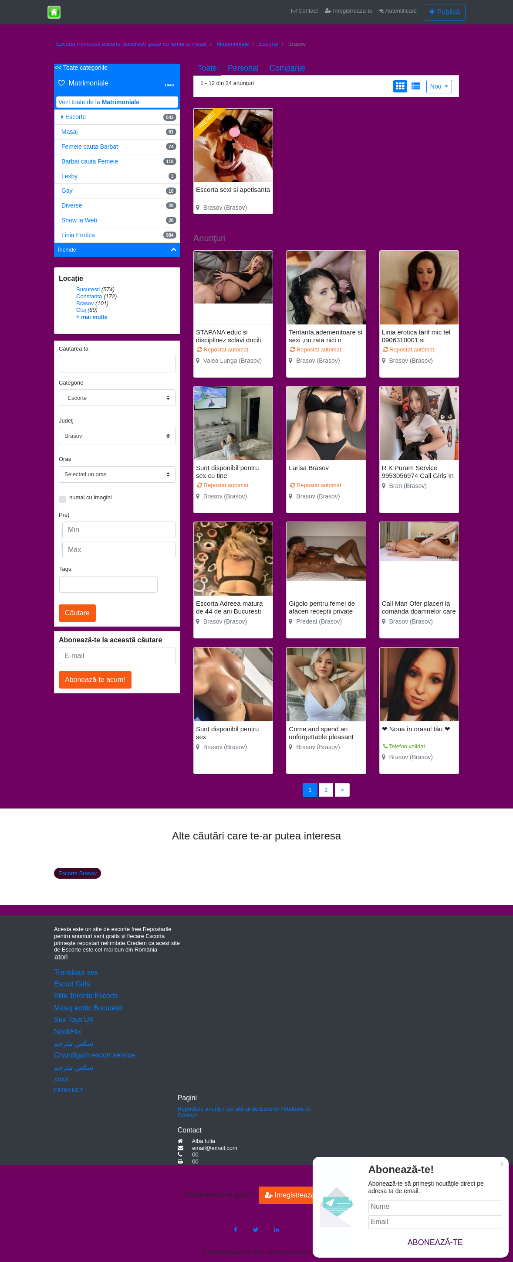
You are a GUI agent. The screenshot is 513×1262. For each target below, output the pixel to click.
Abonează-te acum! (95, 679)
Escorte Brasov (77, 873)
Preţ (64, 515)
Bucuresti (88, 289)
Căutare (77, 613)
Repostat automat (222, 349)
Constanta (89, 296)
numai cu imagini (90, 497)
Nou (436, 86)
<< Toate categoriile (81, 67)
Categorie (71, 382)
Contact (304, 10)
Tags (65, 569)
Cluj (81, 310)
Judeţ (66, 420)
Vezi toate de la (98, 102)
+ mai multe (92, 317)
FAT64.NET (68, 1090)
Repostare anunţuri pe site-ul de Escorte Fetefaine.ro (244, 1108)
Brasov (85, 303)
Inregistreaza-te (348, 10)
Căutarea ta (73, 348)
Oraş (65, 459)
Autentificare (398, 10)
